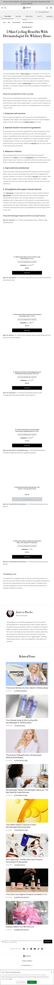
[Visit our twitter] (27, 949)
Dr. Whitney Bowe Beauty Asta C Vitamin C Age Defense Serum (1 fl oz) (27, 257)
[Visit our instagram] (31, 949)
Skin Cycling (25, 74)
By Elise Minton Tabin (20, 760)
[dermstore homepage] (27, 8)
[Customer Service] (27, 965)
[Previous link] (1, 17)
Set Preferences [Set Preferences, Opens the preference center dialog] (21, 982)
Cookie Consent (27, 961)
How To (40, 16)
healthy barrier (29, 122)
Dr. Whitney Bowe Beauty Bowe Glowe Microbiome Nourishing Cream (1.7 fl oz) (27, 315)
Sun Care (18, 16)
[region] (27, 977)
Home (4, 22)
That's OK (32, 982)
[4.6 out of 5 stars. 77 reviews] (26, 380)
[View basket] (51, 7)
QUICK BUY (27, 272)
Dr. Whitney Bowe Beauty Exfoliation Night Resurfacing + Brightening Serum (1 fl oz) (27, 430)
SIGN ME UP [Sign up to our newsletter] (48, 941)
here (11, 979)
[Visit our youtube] (35, 949)
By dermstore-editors (21, 897)
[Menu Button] (2, 8)
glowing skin (27, 83)
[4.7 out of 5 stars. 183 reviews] (26, 323)
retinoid (33, 143)
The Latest (7, 16)
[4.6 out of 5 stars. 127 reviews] (26, 265)
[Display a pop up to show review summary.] (33, 264)
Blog (9, 22)
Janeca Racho (24, 612)
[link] (47, 7)
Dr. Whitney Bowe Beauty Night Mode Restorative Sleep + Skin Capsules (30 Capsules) (27, 541)
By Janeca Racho (20, 725)
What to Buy (29, 16)
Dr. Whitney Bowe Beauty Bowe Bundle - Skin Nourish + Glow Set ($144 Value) (27, 488)
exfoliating (29, 157)
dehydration (7, 195)
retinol (16, 157)
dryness (35, 176)
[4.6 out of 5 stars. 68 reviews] (26, 438)
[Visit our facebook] (24, 949)
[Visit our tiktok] (38, 949)
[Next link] (53, 17)
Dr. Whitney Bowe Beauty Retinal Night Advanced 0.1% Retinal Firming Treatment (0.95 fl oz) (27, 373)
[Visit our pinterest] (42, 949)
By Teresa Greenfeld (20, 691)
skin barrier (9, 193)
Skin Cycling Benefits (28, 22)
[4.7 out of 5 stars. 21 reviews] (27, 549)
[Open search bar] (5, 8)
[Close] (51, 972)
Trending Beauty (16, 22)
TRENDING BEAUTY (27, 27)
